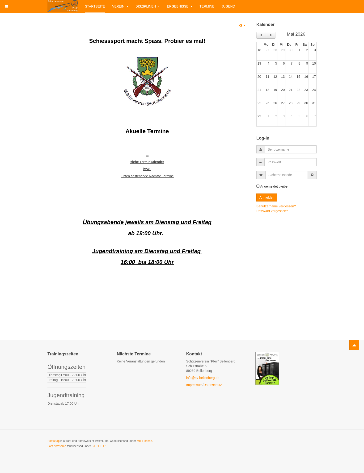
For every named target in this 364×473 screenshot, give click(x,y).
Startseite (95, 6)
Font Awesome (56, 446)
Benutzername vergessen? (276, 206)
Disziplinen (147, 6)
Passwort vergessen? (272, 211)
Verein (120, 6)
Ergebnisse (179, 6)
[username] (291, 149)
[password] (290, 162)
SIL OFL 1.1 (99, 446)
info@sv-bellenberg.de (202, 378)
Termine (206, 6)
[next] (270, 35)
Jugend (228, 6)
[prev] (261, 35)
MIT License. (145, 441)
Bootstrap (53, 441)
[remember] (257, 186)
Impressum (194, 385)
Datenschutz (212, 385)
